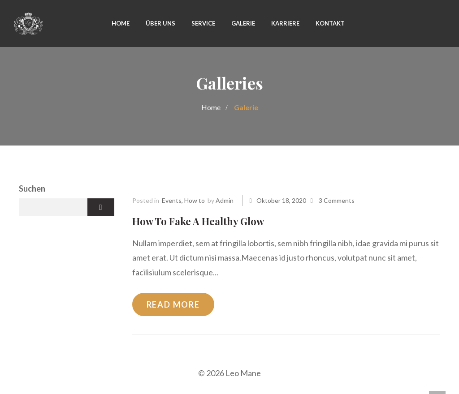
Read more (173, 304)
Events (172, 200)
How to (194, 200)
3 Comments (337, 200)
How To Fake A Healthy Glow (198, 221)
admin (225, 200)
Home (211, 107)
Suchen (32, 188)
